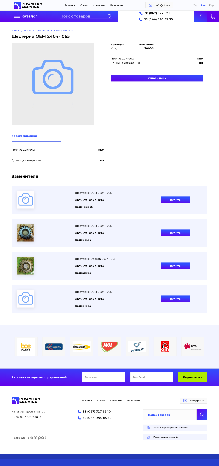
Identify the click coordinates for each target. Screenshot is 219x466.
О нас (84, 5)
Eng (211, 5)
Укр (195, 5)
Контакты (99, 5)
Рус (203, 5)
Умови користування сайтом (170, 427)
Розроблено (29, 438)
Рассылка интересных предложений (39, 377)
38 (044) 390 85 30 (158, 19)
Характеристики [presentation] (24, 136)
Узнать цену (157, 78)
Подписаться (192, 377)
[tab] (36, 138)
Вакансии (116, 5)
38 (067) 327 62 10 (158, 13)
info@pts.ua (163, 5)
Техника (70, 5)
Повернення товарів (165, 437)
